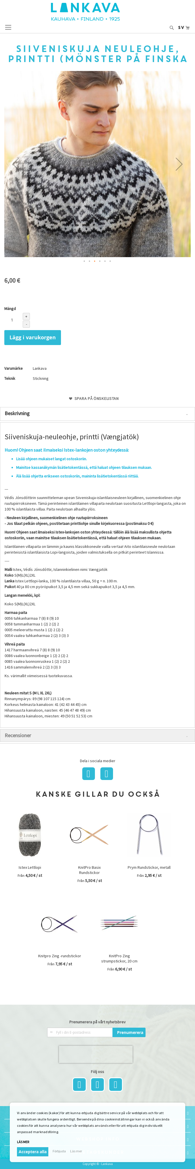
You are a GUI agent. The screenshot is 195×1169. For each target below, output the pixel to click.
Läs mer (23, 1142)
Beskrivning (17, 413)
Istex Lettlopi (30, 867)
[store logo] (97, 12)
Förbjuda (59, 1151)
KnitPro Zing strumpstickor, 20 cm (119, 958)
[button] (15, 164)
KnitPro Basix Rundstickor (89, 870)
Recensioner (18, 735)
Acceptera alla (33, 1151)
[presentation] (96, 1054)
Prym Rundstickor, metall (149, 867)
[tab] (97, 414)
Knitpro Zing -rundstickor (59, 955)
